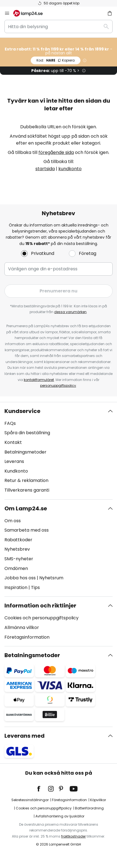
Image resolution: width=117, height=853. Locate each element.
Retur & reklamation (26, 480)
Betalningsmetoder (25, 452)
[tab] (58, 450)
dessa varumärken (70, 312)
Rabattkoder (18, 540)
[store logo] (31, 13)
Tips (35, 587)
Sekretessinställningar (30, 800)
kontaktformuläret (39, 379)
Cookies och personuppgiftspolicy (41, 618)
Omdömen (16, 568)
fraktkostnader (73, 836)
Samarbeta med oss (26, 530)
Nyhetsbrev (17, 549)
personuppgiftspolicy (58, 385)
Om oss (12, 521)
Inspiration (15, 587)
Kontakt (13, 442)
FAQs (10, 423)
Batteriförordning (89, 808)
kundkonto (70, 169)
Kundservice (22, 411)
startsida (45, 169)
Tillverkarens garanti (26, 490)
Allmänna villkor (21, 627)
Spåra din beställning (27, 433)
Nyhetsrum (51, 578)
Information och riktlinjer (40, 605)
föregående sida (56, 152)
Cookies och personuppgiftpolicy (44, 808)
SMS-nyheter (18, 559)
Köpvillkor (98, 800)
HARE (56, 60)
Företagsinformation (27, 637)
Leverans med (24, 736)
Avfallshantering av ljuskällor (59, 816)
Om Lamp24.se (25, 508)
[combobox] (58, 26)
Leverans (14, 461)
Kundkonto (16, 471)
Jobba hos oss (20, 578)
